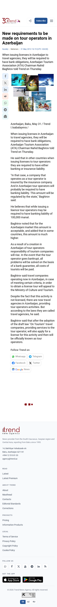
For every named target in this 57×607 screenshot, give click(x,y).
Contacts (6, 499)
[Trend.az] (11, 21)
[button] (5, 76)
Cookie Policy (8, 550)
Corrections (7, 508)
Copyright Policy (10, 546)
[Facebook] (12, 566)
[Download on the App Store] (11, 580)
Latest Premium (9, 478)
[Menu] (51, 21)
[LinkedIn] (38, 566)
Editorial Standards (11, 503)
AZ (28, 602)
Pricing (5, 520)
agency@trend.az (9, 459)
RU (34, 602)
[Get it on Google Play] (32, 580)
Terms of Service (10, 536)
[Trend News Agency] (10, 430)
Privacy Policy (9, 541)
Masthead (7, 494)
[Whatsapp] (5, 566)
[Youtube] (25, 566)
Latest (5, 473)
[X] (18, 566)
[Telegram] (32, 566)
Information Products (12, 525)
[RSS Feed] (45, 566)
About (5, 490)
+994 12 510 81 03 (10, 455)
